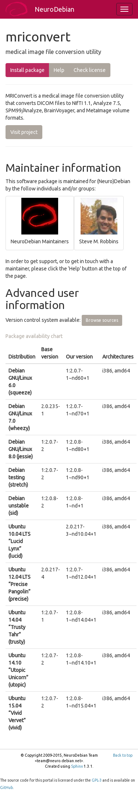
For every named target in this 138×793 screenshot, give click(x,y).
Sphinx (77, 766)
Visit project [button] (24, 132)
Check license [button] (90, 70)
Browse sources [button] (102, 320)
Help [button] (59, 70)
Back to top (122, 755)
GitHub (6, 787)
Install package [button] (27, 70)
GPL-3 (97, 780)
